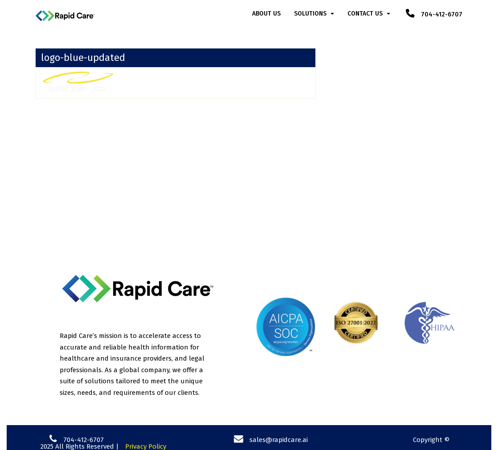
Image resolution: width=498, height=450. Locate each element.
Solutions (310, 13)
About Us (266, 13)
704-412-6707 (434, 14)
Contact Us (365, 13)
